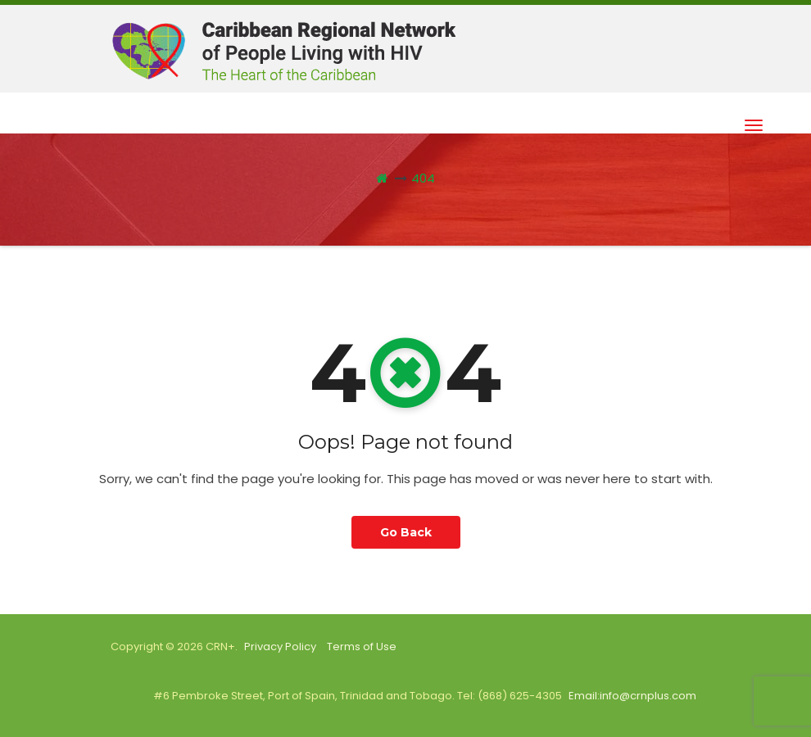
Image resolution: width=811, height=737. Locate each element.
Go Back (406, 532)
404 (423, 178)
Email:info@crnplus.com (632, 695)
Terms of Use (361, 646)
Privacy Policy (280, 646)
